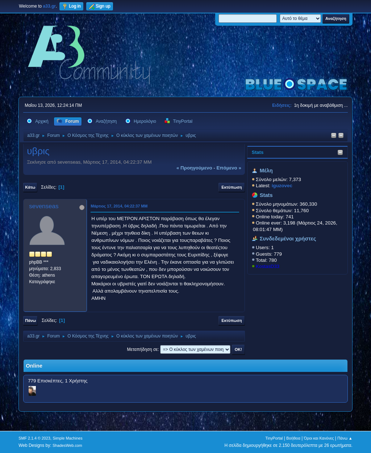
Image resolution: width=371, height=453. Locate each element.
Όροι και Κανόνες (319, 438)
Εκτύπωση (231, 187)
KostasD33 (267, 266)
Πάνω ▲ (345, 438)
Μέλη (266, 170)
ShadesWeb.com (67, 445)
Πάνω (30, 320)
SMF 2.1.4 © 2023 (34, 438)
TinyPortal (274, 438)
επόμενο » (228, 168)
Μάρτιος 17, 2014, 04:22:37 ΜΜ (119, 206)
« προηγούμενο (194, 168)
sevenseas (43, 206)
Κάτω (30, 187)
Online (34, 366)
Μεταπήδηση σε (142, 349)
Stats (258, 152)
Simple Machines (68, 438)
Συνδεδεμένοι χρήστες (288, 239)
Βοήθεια (293, 438)
